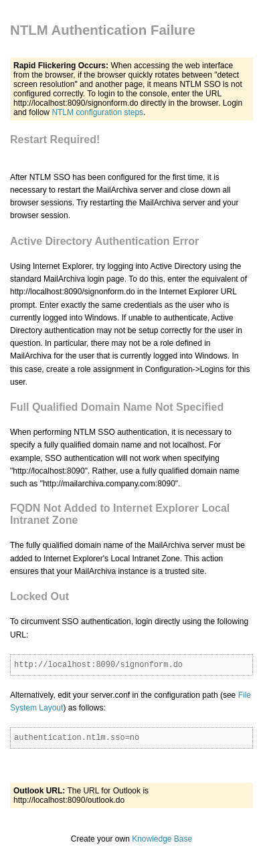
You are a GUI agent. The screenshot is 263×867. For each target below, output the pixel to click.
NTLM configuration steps (97, 112)
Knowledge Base (162, 839)
